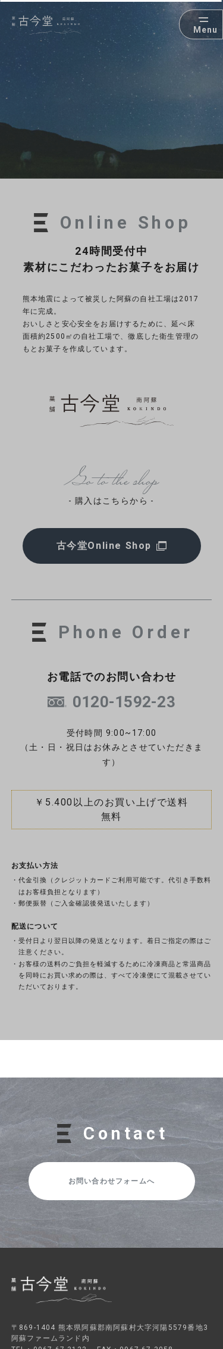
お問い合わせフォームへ (111, 1181)
